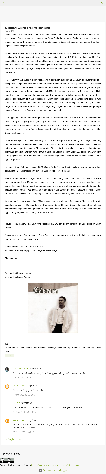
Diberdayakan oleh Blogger (53, 470)
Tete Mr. (16, 403)
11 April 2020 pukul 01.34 (24, 377)
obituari (9, 355)
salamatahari (19, 385)
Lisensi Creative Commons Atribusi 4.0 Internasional (55, 465)
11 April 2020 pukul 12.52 (24, 395)
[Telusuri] (10, 3)
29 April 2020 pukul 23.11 (24, 432)
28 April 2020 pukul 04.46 (24, 412)
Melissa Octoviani (21, 368)
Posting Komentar (13, 439)
